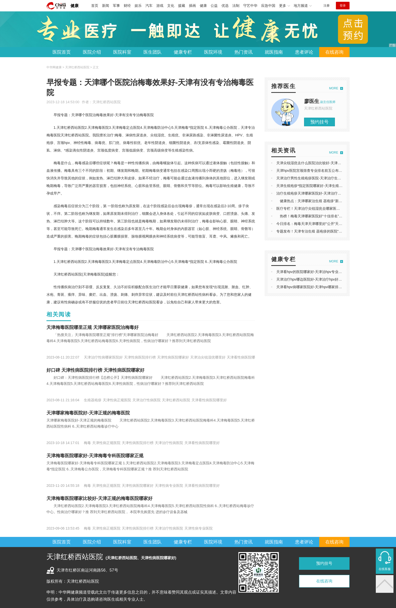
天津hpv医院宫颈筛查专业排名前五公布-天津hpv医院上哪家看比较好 (330, 171)
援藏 (181, 6)
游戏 (159, 6)
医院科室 (122, 52)
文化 (170, 6)
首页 (94, 6)
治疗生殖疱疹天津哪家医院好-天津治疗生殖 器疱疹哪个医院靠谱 (327, 193)
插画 (192, 6)
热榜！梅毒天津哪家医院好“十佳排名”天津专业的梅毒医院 (323, 216)
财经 (127, 6)
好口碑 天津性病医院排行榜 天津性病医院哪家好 (95, 370)
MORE (333, 88)
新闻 (105, 6)
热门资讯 (243, 52)
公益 (214, 6)
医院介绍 (92, 52)
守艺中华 (250, 6)
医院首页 (62, 52)
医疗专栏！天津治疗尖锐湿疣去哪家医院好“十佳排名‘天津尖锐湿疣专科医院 (335, 208)
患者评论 (304, 52)
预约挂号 (319, 121)
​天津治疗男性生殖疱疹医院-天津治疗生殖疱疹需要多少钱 (321, 178)
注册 (327, 5)
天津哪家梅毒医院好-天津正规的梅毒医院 (88, 412)
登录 (343, 5)
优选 (225, 6)
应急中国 (268, 6)
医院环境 (213, 52)
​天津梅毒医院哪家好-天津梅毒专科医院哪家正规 (94, 455)
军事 (116, 6)
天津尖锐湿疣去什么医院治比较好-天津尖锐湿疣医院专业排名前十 (328, 163)
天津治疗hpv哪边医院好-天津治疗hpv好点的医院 (314, 279)
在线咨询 (334, 52)
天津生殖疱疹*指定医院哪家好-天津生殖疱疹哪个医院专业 (321, 186)
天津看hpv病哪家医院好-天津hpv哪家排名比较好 (314, 287)
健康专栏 (183, 52)
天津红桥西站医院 (106, 102)
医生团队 (152, 52)
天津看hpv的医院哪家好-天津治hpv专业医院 (310, 272)
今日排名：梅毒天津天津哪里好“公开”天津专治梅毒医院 (319, 224)
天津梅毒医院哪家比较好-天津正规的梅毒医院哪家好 (99, 498)
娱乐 (138, 6)
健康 (74, 6)
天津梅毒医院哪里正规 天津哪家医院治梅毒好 (92, 327)
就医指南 (274, 52)
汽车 (149, 6)
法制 (235, 6)
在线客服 (385, 569)
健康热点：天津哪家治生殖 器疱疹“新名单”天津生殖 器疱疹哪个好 (329, 201)
